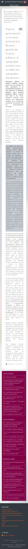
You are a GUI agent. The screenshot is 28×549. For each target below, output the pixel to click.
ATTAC (3, 518)
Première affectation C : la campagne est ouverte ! (14, 402)
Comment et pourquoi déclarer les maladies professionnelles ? (13, 393)
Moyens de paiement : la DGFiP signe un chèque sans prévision (14, 445)
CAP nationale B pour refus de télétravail (12, 491)
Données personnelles (14, 546)
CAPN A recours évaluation (12, 498)
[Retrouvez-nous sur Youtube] (15, 5)
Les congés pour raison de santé (13, 414)
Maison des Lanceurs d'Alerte (10, 526)
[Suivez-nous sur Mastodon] (13, 5)
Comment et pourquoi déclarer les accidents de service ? (13, 397)
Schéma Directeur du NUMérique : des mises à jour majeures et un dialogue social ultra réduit (13, 424)
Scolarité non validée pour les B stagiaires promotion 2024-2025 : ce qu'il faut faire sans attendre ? (14, 485)
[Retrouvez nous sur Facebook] (11, 5)
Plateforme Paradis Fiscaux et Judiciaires (13, 520)
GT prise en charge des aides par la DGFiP (13, 433)
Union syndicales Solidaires (9, 511)
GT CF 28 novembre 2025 (11, 453)
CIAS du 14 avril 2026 (10, 377)
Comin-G (4, 522)
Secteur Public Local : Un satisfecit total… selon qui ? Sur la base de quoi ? (13, 440)
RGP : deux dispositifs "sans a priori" (14, 437)
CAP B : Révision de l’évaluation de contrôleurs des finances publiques (13, 480)
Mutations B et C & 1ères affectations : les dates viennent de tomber (14, 388)
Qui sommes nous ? (8, 545)
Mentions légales (20, 545)
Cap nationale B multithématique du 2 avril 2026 (14, 463)
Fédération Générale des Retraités (11, 513)
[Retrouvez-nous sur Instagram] (17, 5)
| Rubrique (11, 535)
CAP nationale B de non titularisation (14, 495)
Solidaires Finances (7, 510)
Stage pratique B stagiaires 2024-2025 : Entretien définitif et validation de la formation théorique (14, 475)
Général (5, 535)
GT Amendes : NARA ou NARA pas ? (14, 429)
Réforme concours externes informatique (11, 449)
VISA (3, 524)
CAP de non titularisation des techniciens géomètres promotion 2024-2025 (14, 468)
